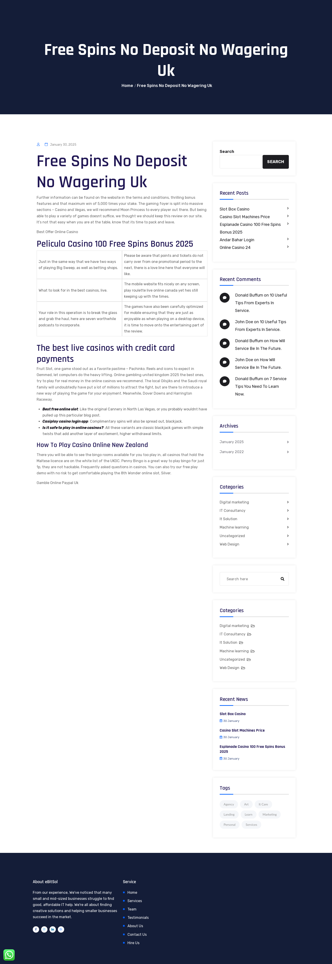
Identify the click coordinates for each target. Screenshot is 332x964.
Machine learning (234, 527)
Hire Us (133, 943)
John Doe (244, 321)
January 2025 (232, 442)
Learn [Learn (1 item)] (248, 814)
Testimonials (138, 917)
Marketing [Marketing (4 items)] (270, 814)
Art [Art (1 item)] (246, 804)
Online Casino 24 (235, 247)
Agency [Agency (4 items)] (229, 804)
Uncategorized (232, 536)
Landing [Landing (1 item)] (229, 814)
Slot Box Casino (235, 209)
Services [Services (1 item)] (251, 824)
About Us (135, 926)
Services (134, 901)
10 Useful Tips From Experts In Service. (261, 303)
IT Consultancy (232, 510)
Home (127, 85)
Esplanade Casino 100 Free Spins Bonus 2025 (250, 228)
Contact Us (137, 934)
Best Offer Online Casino (57, 232)
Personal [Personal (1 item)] (230, 824)
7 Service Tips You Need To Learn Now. (261, 386)
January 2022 (232, 452)
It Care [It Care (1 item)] (263, 804)
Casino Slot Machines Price (245, 216)
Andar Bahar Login (237, 239)
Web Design (229, 544)
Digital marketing (234, 502)
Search (227, 151)
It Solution (228, 519)
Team (132, 909)
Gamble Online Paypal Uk (57, 483)
